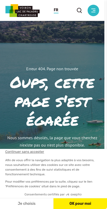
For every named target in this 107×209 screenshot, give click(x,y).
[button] (56, 10)
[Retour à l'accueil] (22, 10)
